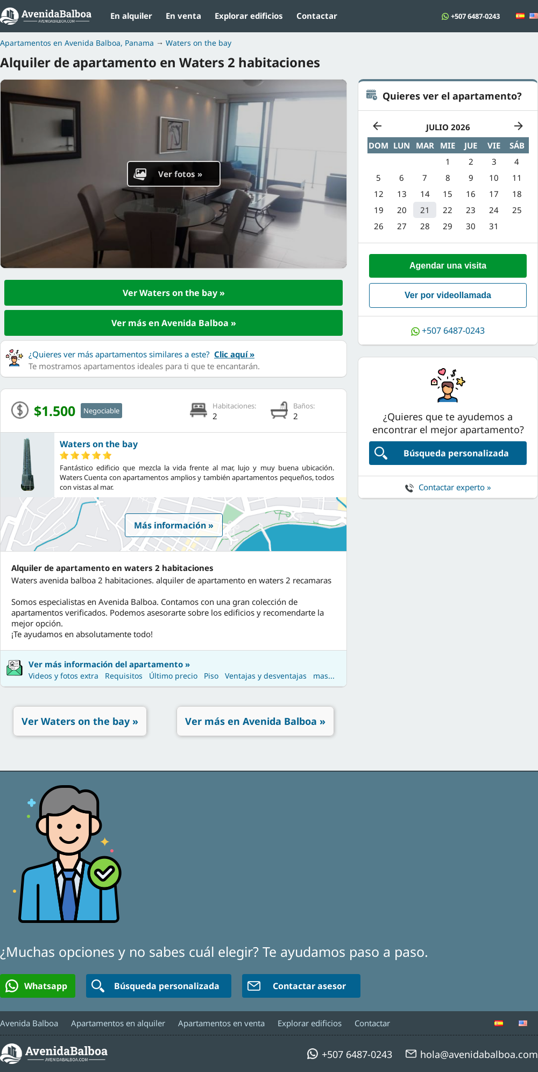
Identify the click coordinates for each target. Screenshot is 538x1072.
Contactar (316, 15)
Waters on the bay (198, 43)
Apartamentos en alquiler (118, 1023)
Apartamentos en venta (221, 1023)
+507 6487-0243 (475, 16)
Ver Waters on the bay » (174, 293)
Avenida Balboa (29, 1023)
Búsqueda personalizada (441, 453)
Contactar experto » (448, 487)
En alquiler (131, 15)
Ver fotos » (167, 173)
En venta (183, 15)
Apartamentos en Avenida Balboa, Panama (77, 43)
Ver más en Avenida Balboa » (173, 323)
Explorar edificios (249, 15)
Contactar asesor (296, 985)
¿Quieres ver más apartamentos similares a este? (141, 354)
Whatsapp (36, 985)
